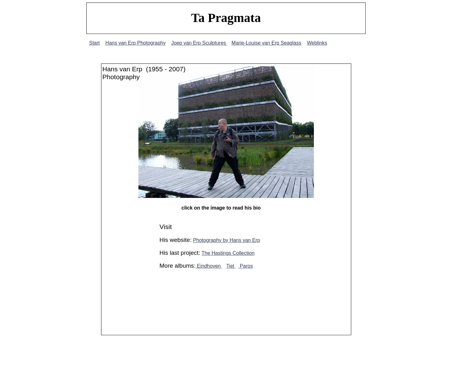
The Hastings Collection (228, 253)
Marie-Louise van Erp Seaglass (266, 43)
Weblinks (317, 43)
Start (94, 43)
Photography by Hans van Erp (226, 240)
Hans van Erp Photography (135, 43)
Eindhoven (209, 266)
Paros (245, 266)
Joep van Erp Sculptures (199, 43)
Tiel (231, 266)
